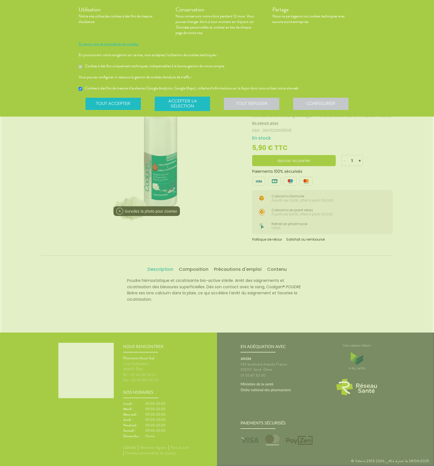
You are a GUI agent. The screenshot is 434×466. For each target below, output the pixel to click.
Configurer (320, 103)
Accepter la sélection (182, 103)
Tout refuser (251, 103)
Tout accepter (113, 103)
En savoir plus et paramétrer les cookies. (109, 44)
